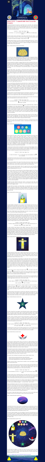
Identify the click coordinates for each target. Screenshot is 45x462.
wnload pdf (19, 454)
